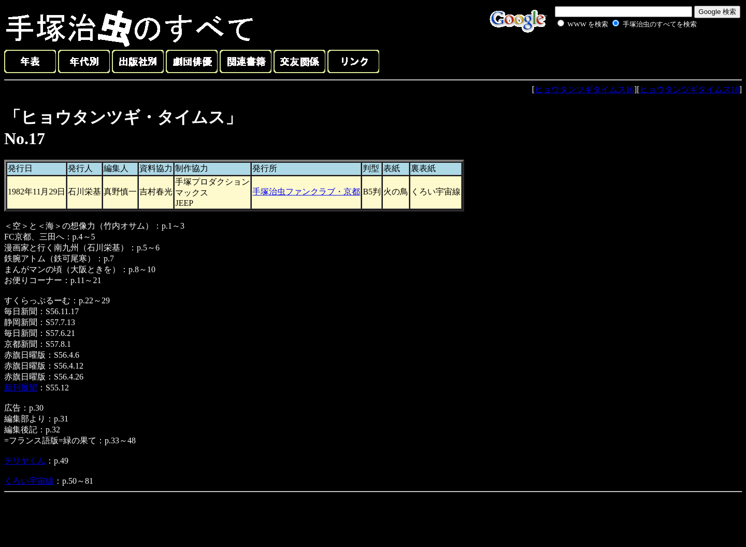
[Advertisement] (615, 53)
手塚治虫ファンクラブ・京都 (306, 191)
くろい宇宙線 (29, 480)
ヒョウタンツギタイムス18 (689, 89)
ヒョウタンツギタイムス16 (584, 89)
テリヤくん (25, 460)
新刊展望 (20, 387)
